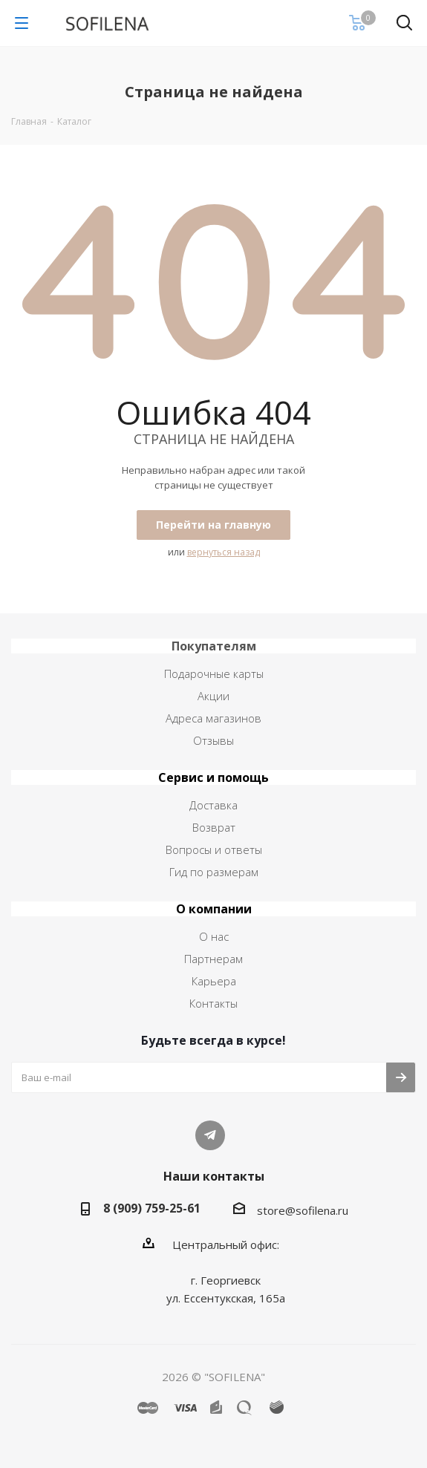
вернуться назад (223, 552)
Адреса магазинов (213, 718)
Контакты (213, 1003)
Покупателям (214, 646)
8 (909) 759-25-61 (152, 1208)
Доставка (213, 804)
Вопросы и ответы (214, 849)
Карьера (214, 980)
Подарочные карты (214, 673)
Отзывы (213, 740)
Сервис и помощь (213, 777)
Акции (213, 695)
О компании (214, 908)
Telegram (210, 1135)
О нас (214, 936)
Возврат (213, 827)
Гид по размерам (213, 871)
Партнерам (213, 958)
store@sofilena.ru (302, 1210)
